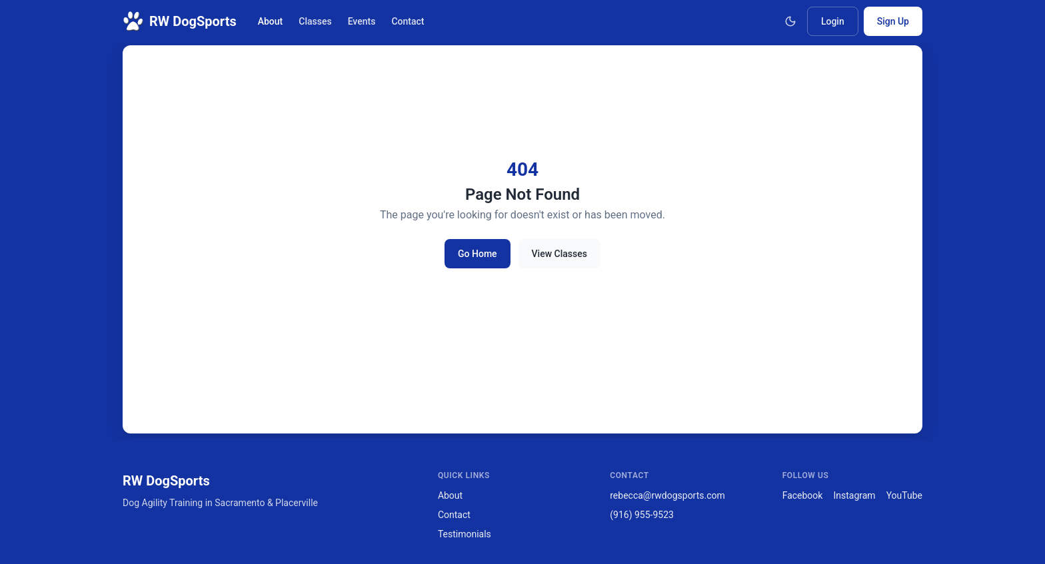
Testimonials (464, 534)
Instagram (854, 495)
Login (832, 21)
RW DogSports (180, 21)
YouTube (904, 495)
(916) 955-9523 (642, 514)
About (270, 21)
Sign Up (893, 21)
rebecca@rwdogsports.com (667, 495)
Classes (315, 21)
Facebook (802, 495)
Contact (407, 21)
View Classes (559, 253)
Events (362, 21)
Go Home (477, 253)
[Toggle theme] (790, 21)
